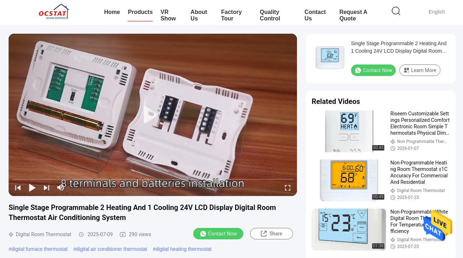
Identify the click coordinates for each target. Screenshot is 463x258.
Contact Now (218, 233)
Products (140, 12)
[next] (46, 187)
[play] (153, 115)
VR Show (168, 15)
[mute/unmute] (61, 187)
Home (112, 12)
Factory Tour (231, 15)
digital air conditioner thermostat (111, 249)
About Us (199, 15)
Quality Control (270, 15)
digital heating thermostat (183, 249)
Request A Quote (353, 15)
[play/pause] (32, 187)
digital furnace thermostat (39, 249)
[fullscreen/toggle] (288, 187)
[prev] (18, 187)
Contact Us (315, 15)
